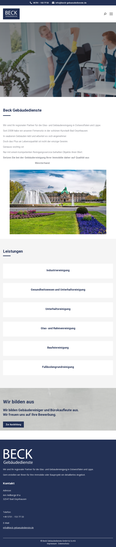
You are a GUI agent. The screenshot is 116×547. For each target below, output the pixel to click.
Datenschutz (63, 543)
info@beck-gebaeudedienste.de (69, 2)
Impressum (52, 543)
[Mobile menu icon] (111, 14)
